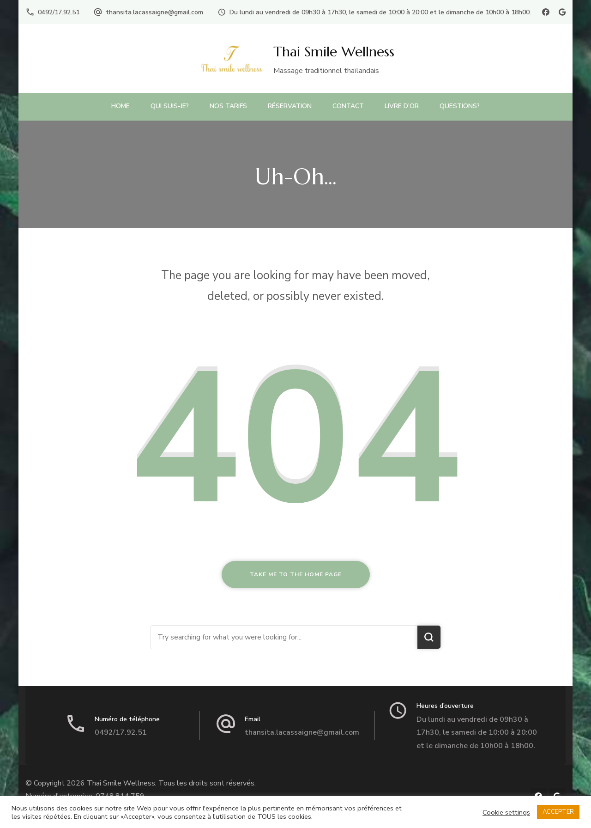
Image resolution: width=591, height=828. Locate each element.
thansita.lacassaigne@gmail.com (154, 12)
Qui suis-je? (170, 106)
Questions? (460, 106)
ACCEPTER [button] (558, 812)
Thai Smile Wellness (333, 51)
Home (120, 106)
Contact (348, 106)
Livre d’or (402, 106)
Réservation (290, 106)
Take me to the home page (296, 574)
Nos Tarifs (228, 106)
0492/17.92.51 (58, 12)
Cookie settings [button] (506, 812)
